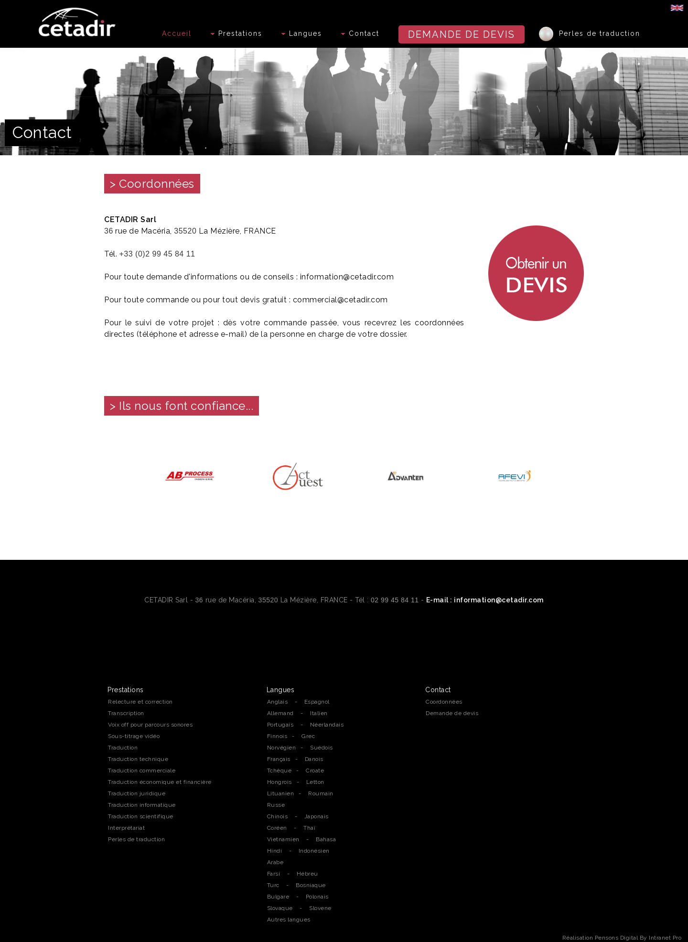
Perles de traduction (589, 34)
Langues (301, 33)
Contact (360, 33)
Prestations (236, 33)
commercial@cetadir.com (340, 299)
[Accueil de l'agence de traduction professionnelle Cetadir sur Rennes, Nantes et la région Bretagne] (78, 19)
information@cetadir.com (347, 276)
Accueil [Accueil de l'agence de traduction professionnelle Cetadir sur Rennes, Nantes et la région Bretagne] (177, 33)
